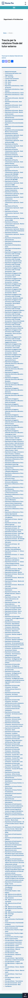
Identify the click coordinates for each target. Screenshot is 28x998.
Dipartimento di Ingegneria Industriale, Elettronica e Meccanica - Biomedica (14, 379)
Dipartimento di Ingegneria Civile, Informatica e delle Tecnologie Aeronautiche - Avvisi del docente (13, 259)
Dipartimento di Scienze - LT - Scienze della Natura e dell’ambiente (14, 559)
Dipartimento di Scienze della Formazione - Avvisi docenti (12, 626)
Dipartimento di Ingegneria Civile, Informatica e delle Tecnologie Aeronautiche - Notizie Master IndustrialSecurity (13, 302)
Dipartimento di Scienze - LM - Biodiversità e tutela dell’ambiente (13, 536)
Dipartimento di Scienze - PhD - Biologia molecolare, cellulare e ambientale (13, 593)
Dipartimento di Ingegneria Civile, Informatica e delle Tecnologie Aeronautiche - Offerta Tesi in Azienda (14, 319)
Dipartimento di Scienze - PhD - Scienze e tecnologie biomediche (13, 606)
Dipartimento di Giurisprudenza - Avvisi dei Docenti (13, 238)
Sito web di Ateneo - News (11, 953)
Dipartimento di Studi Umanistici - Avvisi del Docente (13, 798)
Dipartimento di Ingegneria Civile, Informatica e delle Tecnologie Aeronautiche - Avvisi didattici (13, 264)
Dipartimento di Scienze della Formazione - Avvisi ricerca (12, 629)
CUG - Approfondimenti (11, 80)
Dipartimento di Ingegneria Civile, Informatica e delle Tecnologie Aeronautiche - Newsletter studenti (14, 296)
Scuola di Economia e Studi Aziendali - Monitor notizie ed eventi (14, 927)
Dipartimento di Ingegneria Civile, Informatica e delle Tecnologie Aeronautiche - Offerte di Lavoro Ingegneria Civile (13, 332)
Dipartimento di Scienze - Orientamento (11, 589)
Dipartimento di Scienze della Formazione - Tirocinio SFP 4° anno (14, 760)
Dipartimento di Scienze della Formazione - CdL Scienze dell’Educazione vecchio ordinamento (14, 701)
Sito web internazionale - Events (13, 983)
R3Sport (7, 892)
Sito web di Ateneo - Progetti (12, 961)
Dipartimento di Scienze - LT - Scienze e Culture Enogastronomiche (14, 562)
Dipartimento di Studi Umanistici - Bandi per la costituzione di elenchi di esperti (14, 814)
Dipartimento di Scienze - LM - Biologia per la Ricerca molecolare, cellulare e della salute (14, 540)
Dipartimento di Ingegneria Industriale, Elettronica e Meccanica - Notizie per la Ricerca (14, 416)
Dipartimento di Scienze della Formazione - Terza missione (12, 750)
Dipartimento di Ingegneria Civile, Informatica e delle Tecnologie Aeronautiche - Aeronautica (13, 253)
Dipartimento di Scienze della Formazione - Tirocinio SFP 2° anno (14, 753)
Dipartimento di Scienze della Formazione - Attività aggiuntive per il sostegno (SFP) (14, 618)
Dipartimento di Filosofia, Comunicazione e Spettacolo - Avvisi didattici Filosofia (14, 161)
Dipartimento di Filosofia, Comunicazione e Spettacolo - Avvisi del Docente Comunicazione (14, 135)
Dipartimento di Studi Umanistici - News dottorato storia (13, 849)
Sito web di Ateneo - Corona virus (13, 944)
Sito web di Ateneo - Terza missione (14, 981)
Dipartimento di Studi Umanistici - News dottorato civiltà (13, 845)
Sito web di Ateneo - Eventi (12, 945)
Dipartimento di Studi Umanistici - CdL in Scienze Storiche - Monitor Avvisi (14, 828)
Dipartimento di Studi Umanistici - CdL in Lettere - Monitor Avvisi (14, 819)
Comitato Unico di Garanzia (12, 78)
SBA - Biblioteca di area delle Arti (13, 894)
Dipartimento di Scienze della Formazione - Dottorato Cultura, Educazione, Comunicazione (13, 719)
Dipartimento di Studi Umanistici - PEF (14, 866)
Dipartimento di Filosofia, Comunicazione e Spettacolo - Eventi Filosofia (14, 207)
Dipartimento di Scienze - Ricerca (13, 611)
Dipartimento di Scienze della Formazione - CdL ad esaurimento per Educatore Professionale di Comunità (14, 643)
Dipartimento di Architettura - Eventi (14, 93)
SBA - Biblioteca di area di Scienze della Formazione (13, 897)
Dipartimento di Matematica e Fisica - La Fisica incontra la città (14, 491)
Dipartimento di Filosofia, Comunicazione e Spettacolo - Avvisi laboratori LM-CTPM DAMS (14, 172)
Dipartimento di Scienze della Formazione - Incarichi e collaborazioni (14, 736)
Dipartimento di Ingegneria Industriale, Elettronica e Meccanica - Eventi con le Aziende (14, 400)
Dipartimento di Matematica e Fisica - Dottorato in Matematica (14, 481)
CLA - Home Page (9, 77)
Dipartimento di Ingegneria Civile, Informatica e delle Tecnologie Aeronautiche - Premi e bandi (13, 345)
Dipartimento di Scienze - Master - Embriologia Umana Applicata (13, 569)
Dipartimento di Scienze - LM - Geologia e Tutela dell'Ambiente (13, 548)
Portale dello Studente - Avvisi (12, 891)
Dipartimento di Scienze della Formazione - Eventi (12, 729)
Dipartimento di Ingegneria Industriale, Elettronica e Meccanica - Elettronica (14, 390)
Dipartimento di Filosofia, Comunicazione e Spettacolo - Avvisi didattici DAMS (14, 156)
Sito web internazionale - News (13, 984)
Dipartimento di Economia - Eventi (13, 105)
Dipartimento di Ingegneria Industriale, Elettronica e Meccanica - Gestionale (14, 406)
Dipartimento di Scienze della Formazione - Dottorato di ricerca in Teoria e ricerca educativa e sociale (14, 724)
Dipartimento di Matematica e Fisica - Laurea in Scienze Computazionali (14, 502)
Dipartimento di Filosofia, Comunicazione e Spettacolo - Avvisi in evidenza (14, 167)
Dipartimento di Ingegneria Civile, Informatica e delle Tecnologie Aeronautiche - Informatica (13, 285)
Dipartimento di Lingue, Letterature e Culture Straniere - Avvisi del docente (14, 442)
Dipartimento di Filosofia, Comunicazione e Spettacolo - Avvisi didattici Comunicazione (14, 151)
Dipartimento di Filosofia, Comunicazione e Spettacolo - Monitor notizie (14, 234)
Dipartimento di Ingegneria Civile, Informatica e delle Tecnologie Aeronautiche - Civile (13, 269)
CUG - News (8, 84)
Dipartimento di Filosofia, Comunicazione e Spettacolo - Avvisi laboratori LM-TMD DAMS (14, 177)
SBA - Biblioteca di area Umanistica (14, 912)
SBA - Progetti (8, 915)
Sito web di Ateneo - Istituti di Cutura (14, 947)
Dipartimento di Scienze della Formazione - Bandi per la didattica (14, 638)
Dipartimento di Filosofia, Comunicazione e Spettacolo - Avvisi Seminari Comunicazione (14, 188)
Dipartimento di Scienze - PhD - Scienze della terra (13, 603)
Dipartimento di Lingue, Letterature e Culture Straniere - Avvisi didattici (14, 445)
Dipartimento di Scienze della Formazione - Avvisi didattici (12, 622)
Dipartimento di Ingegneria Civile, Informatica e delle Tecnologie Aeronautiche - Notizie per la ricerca (14, 314)
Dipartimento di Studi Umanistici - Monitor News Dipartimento (13, 842)
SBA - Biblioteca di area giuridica (13, 907)
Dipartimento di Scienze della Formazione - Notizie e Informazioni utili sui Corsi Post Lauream (14, 745)
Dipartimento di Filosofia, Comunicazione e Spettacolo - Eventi (14, 192)
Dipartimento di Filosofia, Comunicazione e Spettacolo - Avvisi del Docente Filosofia (14, 145)
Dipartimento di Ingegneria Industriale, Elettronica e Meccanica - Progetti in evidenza (14, 427)
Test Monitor (8, 986)
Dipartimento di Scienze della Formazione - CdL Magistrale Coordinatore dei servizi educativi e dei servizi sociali (14, 666)
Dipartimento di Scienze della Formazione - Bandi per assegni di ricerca (13, 634)
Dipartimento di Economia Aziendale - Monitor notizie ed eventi (14, 131)
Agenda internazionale (10, 71)
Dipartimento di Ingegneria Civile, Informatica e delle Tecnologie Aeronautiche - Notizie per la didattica (14, 308)
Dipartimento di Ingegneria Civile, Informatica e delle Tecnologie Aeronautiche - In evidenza (13, 280)
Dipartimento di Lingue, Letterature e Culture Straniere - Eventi (14, 449)
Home (4, 33)
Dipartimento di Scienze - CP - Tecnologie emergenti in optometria (14, 529)
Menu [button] (25, 996)
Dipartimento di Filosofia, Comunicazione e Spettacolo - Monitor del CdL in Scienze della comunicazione (14, 229)
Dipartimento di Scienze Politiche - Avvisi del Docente (13, 776)
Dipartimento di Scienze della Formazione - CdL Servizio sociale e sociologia (13, 714)
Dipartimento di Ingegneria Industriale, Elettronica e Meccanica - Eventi (14, 395)
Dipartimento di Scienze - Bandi (13, 526)
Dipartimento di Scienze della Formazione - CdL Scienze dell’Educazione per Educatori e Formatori (13, 688)
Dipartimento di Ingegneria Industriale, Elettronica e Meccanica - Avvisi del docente (14, 363)
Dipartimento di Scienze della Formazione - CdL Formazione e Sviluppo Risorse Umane (13, 653)
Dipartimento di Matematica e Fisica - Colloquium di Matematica (14, 470)
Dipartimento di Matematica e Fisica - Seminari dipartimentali (14, 513)
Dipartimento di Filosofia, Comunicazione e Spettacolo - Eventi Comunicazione (14, 197)
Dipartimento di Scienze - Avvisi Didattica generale (13, 523)
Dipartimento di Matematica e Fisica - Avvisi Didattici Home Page (14, 463)
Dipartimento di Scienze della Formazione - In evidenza (12, 732)
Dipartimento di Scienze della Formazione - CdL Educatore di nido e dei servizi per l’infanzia (14, 648)
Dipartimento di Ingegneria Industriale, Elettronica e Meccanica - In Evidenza (14, 374)
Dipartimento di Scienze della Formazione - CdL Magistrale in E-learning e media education (13, 673)
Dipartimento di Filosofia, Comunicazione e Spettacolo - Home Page (14, 213)
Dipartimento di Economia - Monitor (14, 110)
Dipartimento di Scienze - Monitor (13, 572)
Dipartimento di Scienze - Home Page (14, 533)
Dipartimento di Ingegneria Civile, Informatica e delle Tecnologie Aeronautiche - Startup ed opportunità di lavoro (13, 357)
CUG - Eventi (8, 82)
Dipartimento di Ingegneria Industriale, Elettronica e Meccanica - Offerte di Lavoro (14, 422)
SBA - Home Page (9, 914)
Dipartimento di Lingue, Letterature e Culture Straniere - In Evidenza (14, 453)
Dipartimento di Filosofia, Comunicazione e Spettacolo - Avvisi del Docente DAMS (14, 140)
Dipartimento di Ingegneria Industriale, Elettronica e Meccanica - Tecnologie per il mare (14, 432)
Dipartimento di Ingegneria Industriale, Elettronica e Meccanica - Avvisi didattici (14, 368)
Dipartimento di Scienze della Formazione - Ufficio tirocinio (12, 773)
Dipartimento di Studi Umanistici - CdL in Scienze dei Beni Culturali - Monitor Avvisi (14, 823)
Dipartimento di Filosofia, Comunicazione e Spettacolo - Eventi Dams (14, 202)
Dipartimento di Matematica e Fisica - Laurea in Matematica (14, 499)
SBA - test (7, 917)
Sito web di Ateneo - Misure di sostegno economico (12, 950)
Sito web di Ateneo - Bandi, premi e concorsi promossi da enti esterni (13, 941)
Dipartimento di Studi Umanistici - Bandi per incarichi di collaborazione (14, 805)
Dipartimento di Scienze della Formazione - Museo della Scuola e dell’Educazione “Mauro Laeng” (13, 740)
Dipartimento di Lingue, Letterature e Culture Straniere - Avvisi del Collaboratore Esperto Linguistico (14, 437)
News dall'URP (8, 889)
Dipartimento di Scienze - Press (13, 609)
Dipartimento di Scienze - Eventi (13, 531)
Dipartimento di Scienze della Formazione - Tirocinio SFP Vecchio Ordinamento (14, 768)
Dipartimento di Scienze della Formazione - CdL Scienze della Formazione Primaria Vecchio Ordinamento (12, 707)
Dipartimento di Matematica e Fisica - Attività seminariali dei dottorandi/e (14, 456)
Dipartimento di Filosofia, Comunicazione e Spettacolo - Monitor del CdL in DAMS (14, 218)
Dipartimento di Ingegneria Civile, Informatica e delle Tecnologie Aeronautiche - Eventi (13, 275)
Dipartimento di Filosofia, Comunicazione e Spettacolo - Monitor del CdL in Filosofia (14, 223)
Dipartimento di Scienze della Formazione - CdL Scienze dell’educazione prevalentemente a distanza (14, 695)
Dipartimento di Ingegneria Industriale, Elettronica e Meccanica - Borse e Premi (14, 384)
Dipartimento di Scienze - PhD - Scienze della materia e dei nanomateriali (13, 598)
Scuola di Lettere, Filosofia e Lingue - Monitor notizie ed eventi (14, 937)
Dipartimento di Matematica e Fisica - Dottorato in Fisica (14, 477)
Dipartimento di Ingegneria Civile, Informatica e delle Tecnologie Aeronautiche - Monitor (13, 291)
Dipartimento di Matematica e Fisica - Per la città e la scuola (14, 506)
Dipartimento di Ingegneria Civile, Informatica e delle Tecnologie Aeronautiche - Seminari (13, 351)
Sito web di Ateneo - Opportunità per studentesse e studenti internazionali (14, 959)
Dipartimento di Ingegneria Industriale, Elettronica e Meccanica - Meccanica (14, 411)
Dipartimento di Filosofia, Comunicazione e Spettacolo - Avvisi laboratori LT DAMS (14, 183)
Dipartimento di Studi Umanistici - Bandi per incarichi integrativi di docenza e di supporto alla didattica (14, 809)
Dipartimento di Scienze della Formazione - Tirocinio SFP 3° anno (14, 757)
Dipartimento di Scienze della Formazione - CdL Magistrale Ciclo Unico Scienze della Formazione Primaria (13, 659)
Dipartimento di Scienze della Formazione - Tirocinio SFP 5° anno (14, 764)
